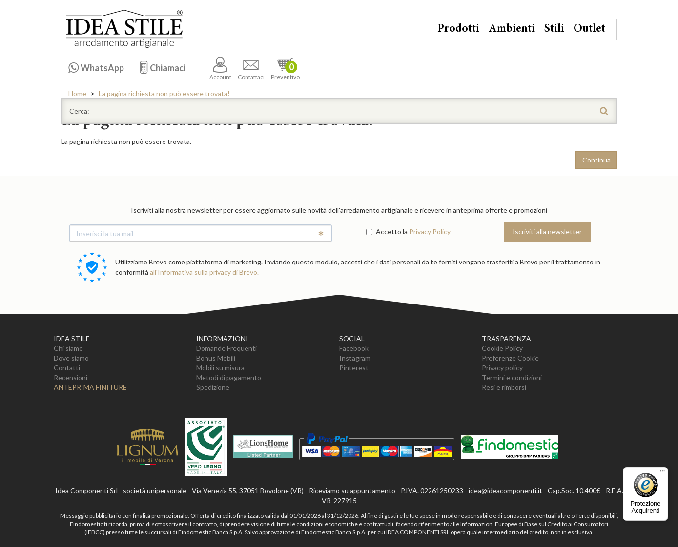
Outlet (589, 29)
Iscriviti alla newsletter (547, 231)
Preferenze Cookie (510, 358)
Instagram (354, 358)
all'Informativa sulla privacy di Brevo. (204, 272)
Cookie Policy (502, 348)
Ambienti (512, 29)
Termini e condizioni (512, 377)
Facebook (354, 348)
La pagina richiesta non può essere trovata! (164, 93)
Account (220, 69)
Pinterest (354, 368)
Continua (596, 160)
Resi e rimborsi (504, 387)
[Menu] (662, 473)
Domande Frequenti (226, 348)
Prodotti (458, 29)
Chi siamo (68, 348)
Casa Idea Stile (124, 29)
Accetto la (387, 231)
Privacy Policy (430, 231)
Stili (554, 29)
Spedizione (212, 387)
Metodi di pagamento (228, 377)
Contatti (67, 368)
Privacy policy (502, 368)
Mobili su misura (220, 368)
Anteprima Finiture (90, 387)
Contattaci (251, 69)
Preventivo (285, 69)
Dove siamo (71, 358)
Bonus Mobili (215, 358)
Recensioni (70, 377)
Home (77, 93)
